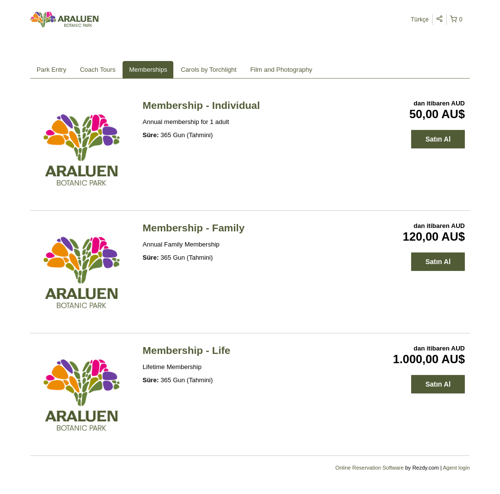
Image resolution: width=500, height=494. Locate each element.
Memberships (148, 69)
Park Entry (51, 69)
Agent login (456, 468)
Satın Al (438, 139)
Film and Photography (281, 69)
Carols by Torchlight (208, 69)
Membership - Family (194, 227)
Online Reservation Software (369, 468)
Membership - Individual (201, 105)
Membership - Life (186, 350)
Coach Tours (98, 69)
